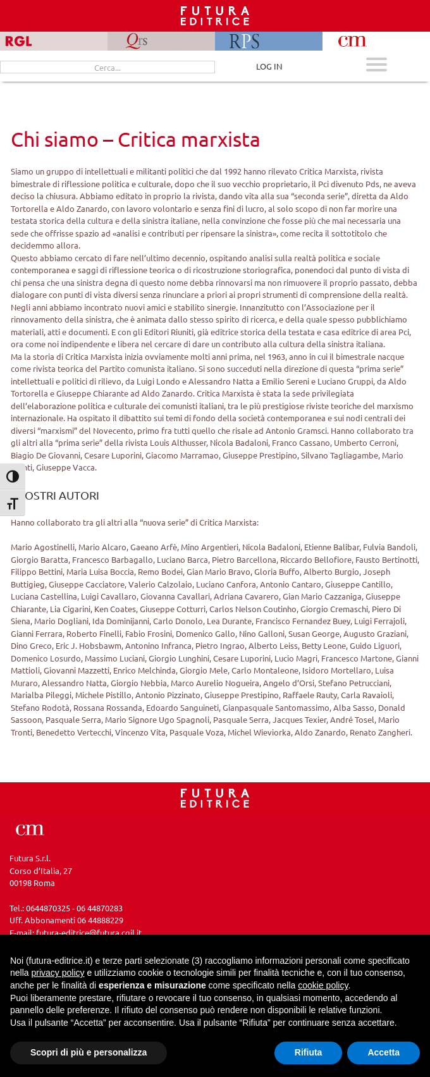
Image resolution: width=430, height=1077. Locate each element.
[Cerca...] (107, 67)
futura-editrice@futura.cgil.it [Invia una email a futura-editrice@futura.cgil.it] (89, 932)
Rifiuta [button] (308, 1052)
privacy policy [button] (57, 973)
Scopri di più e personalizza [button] (88, 1052)
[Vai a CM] (30, 828)
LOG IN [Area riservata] (269, 66)
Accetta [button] (383, 1052)
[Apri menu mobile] (376, 66)
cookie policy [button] (323, 985)
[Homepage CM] (215, 796)
